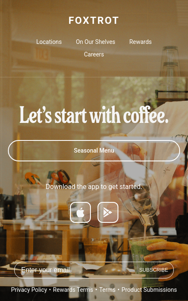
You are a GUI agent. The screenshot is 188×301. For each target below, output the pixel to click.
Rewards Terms (73, 289)
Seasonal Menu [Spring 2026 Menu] (94, 150)
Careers (94, 54)
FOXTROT (93, 20)
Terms (107, 289)
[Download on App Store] (80, 212)
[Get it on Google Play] (108, 212)
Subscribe (153, 270)
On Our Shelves (95, 41)
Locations (49, 41)
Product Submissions (149, 289)
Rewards (140, 41)
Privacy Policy (29, 289)
